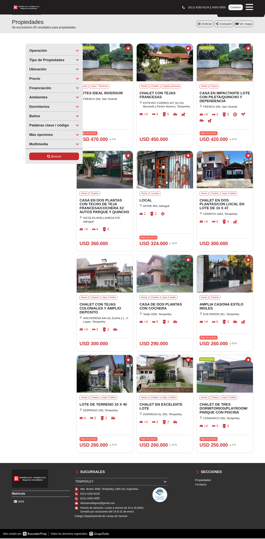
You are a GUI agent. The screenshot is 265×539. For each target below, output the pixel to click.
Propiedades (203, 480)
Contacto (235, 7)
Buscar (41, 157)
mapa (243, 24)
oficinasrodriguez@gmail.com (97, 503)
